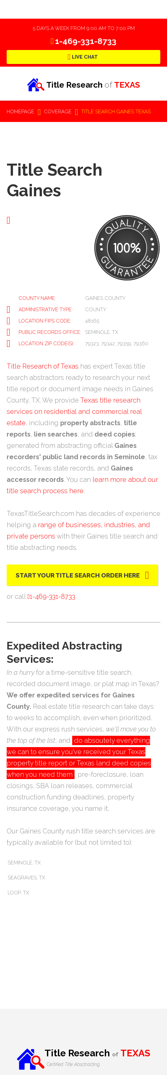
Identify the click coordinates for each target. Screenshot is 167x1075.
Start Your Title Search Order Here (78, 575)
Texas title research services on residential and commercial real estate (74, 411)
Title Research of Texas (43, 366)
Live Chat (85, 57)
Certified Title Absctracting (73, 1064)
